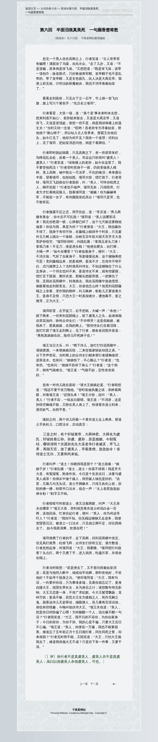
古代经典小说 (49, 8)
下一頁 (94, 683)
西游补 (65, 8)
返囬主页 (30, 8)
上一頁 (84, 683)
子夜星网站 (79, 709)
